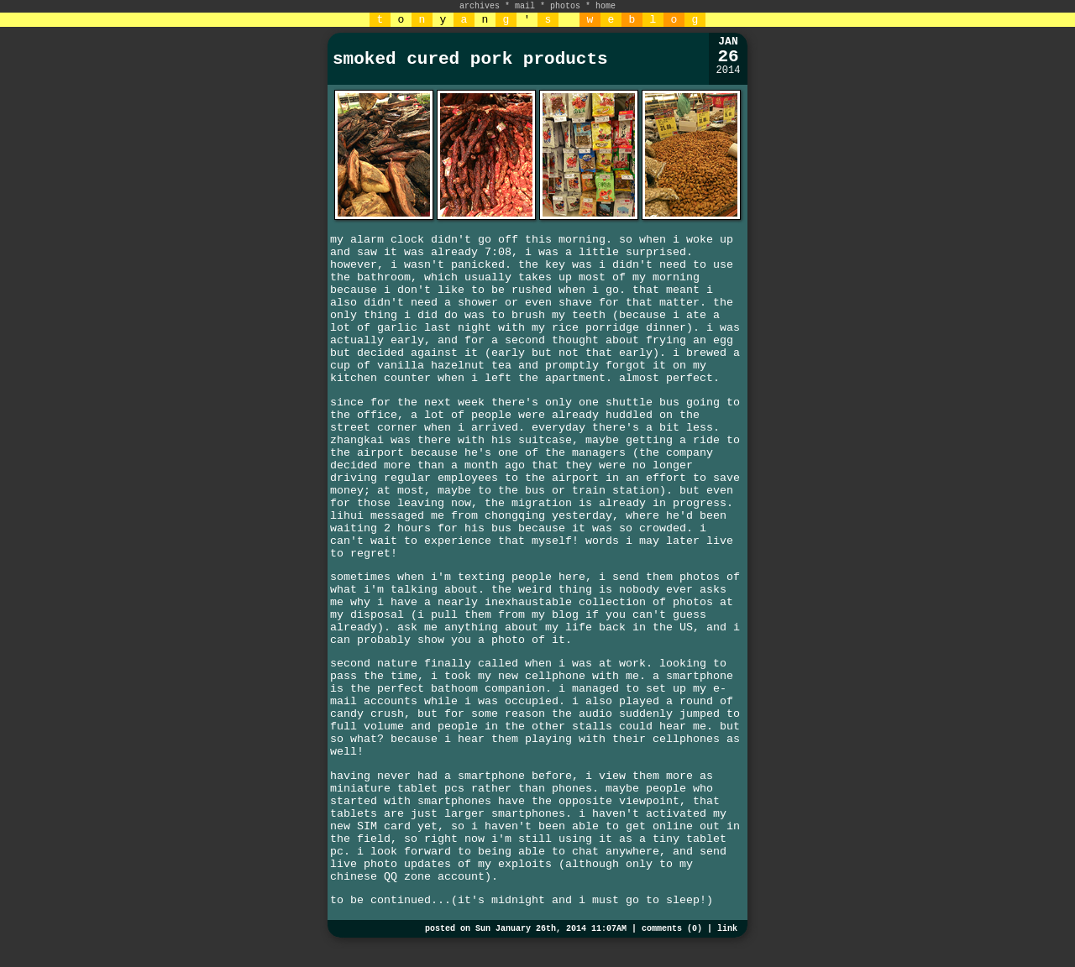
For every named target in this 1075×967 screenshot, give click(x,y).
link (727, 928)
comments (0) (672, 928)
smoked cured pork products (470, 59)
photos (565, 6)
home (605, 6)
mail (525, 6)
